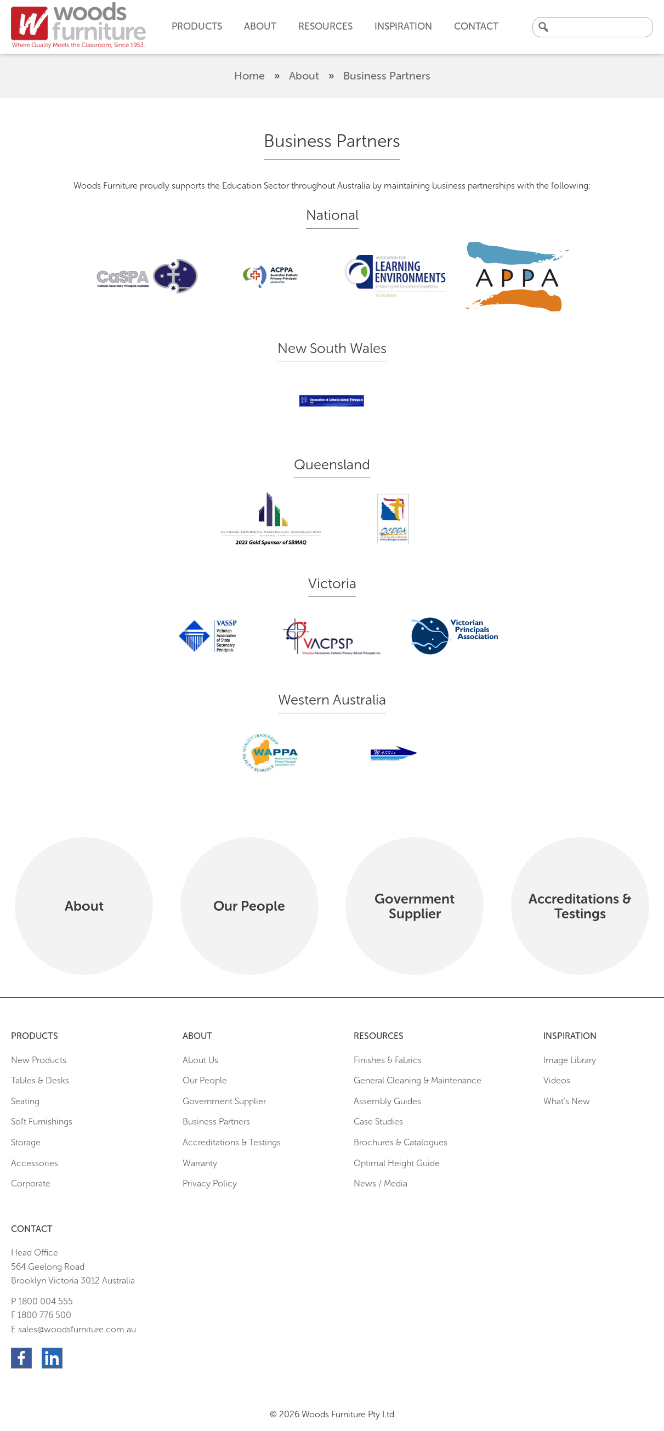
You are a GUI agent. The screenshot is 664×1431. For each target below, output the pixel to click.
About (304, 75)
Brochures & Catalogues (400, 1142)
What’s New (566, 1101)
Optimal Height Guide (397, 1163)
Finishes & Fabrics (388, 1060)
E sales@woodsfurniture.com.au (73, 1329)
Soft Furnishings (41, 1121)
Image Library (569, 1060)
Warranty (200, 1163)
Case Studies (378, 1121)
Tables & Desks (40, 1080)
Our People (205, 1080)
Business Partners (216, 1121)
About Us (200, 1060)
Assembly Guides (387, 1101)
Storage (26, 1142)
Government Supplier (224, 1101)
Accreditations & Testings (232, 1142)
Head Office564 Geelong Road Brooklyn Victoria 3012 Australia (73, 1266)
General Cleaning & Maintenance (417, 1080)
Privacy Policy (210, 1183)
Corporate (30, 1183)
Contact (476, 26)
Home (249, 75)
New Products (38, 1060)
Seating (25, 1101)
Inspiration (403, 26)
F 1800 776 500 (41, 1315)
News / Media (380, 1183)
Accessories (34, 1163)
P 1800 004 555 (42, 1301)
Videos (556, 1080)
